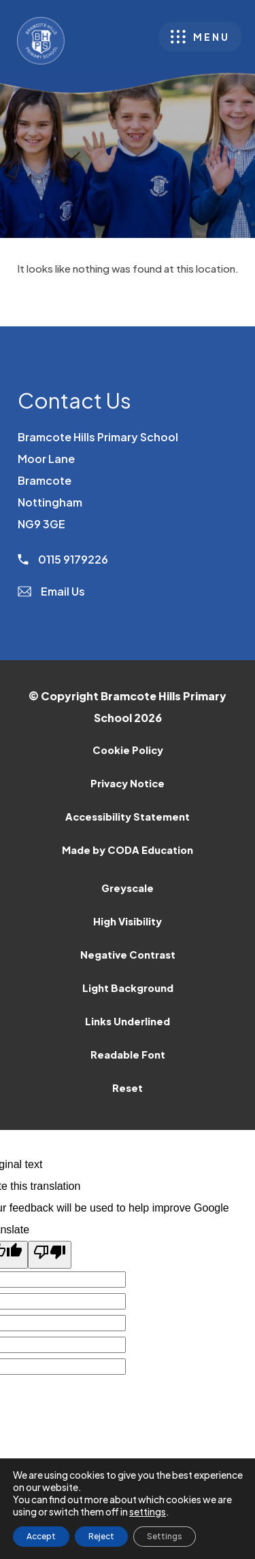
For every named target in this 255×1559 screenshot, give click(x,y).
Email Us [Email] (51, 591)
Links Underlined (127, 1021)
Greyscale (127, 888)
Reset (127, 1088)
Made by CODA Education (145, 853)
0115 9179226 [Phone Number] (63, 559)
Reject (101, 1536)
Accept (41, 1536)
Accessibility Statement (127, 816)
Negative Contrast (127, 954)
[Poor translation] (49, 1255)
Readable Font (127, 1054)
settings (147, 1511)
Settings (164, 1536)
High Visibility (127, 921)
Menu (211, 37)
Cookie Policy (127, 750)
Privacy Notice (127, 783)
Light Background (127, 988)
